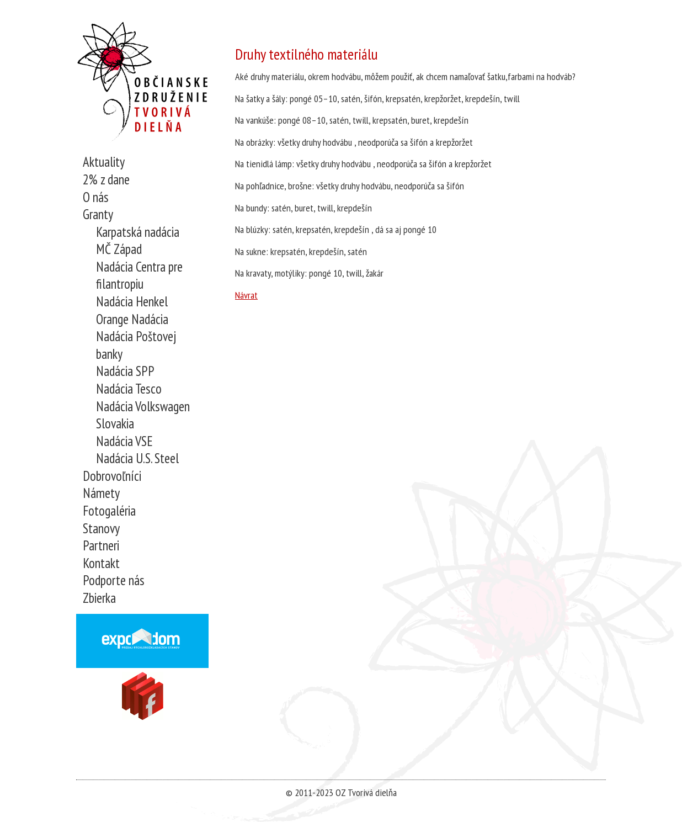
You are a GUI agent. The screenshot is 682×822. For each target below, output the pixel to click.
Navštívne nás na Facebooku (142, 696)
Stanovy (101, 528)
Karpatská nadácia (137, 232)
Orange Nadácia (132, 319)
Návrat (246, 295)
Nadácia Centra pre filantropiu (139, 275)
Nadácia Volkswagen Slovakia (143, 415)
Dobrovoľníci (112, 476)
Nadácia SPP (125, 371)
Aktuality (104, 162)
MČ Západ (119, 249)
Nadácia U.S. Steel (137, 458)
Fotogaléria (109, 510)
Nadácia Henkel (132, 301)
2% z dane (106, 179)
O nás (96, 197)
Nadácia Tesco (129, 388)
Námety (101, 493)
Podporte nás (114, 580)
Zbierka (99, 598)
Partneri (101, 545)
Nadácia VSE (124, 441)
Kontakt (101, 563)
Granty (98, 214)
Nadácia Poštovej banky (136, 345)
